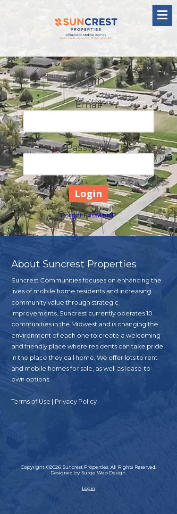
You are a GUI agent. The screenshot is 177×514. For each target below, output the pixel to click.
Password (88, 147)
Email (88, 104)
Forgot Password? (89, 215)
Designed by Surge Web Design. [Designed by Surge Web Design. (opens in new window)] (88, 473)
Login (88, 488)
